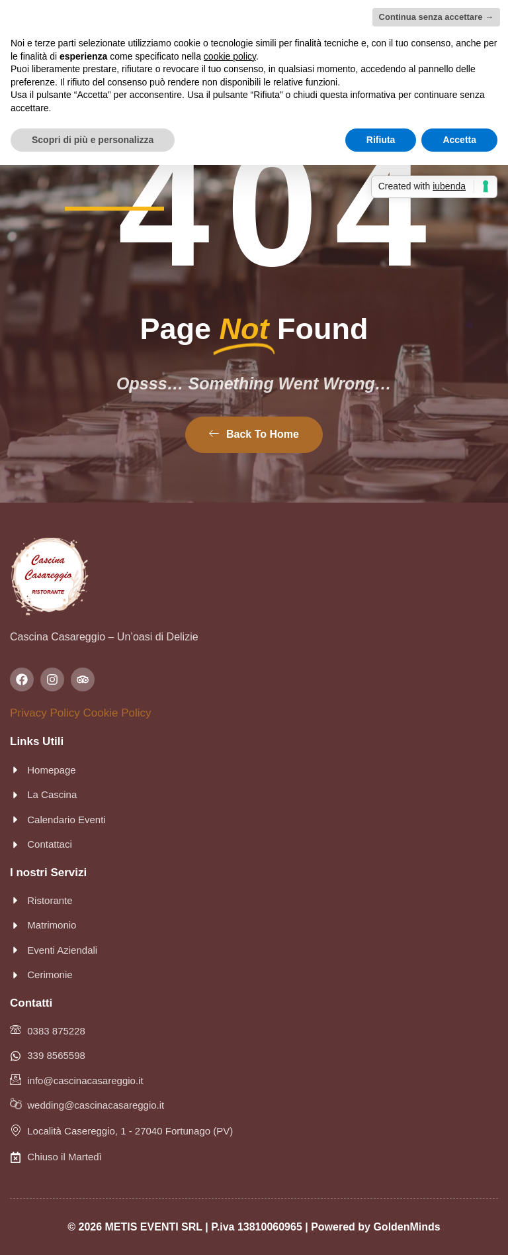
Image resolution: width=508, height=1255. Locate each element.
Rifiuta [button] (381, 139)
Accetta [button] (459, 139)
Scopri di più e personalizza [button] (92, 139)
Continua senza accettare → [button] (436, 17)
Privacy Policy (45, 713)
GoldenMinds (406, 1226)
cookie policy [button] (230, 56)
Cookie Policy (117, 713)
